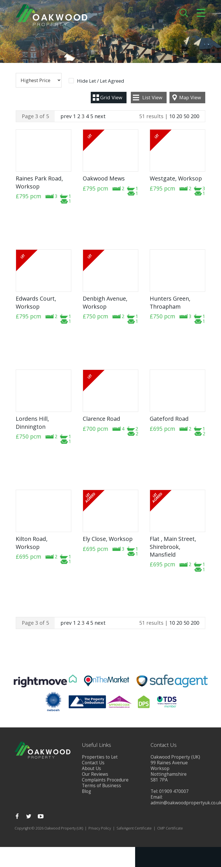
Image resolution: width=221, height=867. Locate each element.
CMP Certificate (170, 828)
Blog (86, 791)
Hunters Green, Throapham (170, 302)
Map (190, 97)
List (152, 97)
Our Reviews (95, 774)
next (100, 116)
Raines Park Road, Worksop (39, 182)
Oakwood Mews (104, 178)
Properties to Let (100, 757)
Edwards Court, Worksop (36, 302)
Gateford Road (169, 418)
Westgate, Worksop (176, 178)
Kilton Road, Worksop (32, 542)
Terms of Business (101, 786)
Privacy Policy (99, 828)
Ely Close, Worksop (108, 539)
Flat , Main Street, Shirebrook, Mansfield (173, 546)
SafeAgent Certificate (134, 828)
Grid (111, 97)
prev (66, 116)
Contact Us (93, 763)
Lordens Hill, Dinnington (32, 422)
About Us (91, 768)
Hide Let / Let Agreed (100, 81)
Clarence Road (101, 418)
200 (195, 116)
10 (172, 116)
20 (179, 116)
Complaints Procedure (105, 780)
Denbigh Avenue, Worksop (105, 302)
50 (186, 116)
